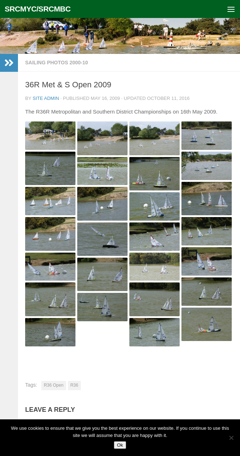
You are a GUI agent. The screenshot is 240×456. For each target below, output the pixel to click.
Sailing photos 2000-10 (56, 62)
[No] (231, 437)
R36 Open (54, 385)
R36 (74, 385)
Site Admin (46, 98)
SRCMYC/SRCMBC (38, 9)
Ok (120, 445)
